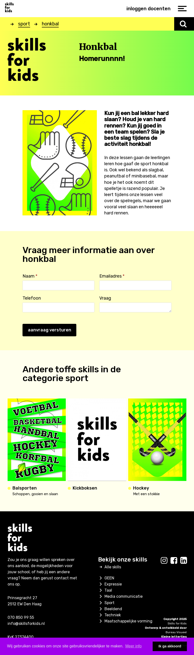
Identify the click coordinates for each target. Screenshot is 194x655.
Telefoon (32, 298)
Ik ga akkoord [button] (170, 646)
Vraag (105, 298)
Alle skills (109, 567)
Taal (105, 590)
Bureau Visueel (176, 632)
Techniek (109, 615)
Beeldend (110, 609)
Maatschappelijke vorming (125, 621)
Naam (30, 276)
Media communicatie (120, 596)
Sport (106, 602)
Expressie (110, 584)
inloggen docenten (148, 9)
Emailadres (112, 276)
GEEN (106, 578)
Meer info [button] (133, 646)
